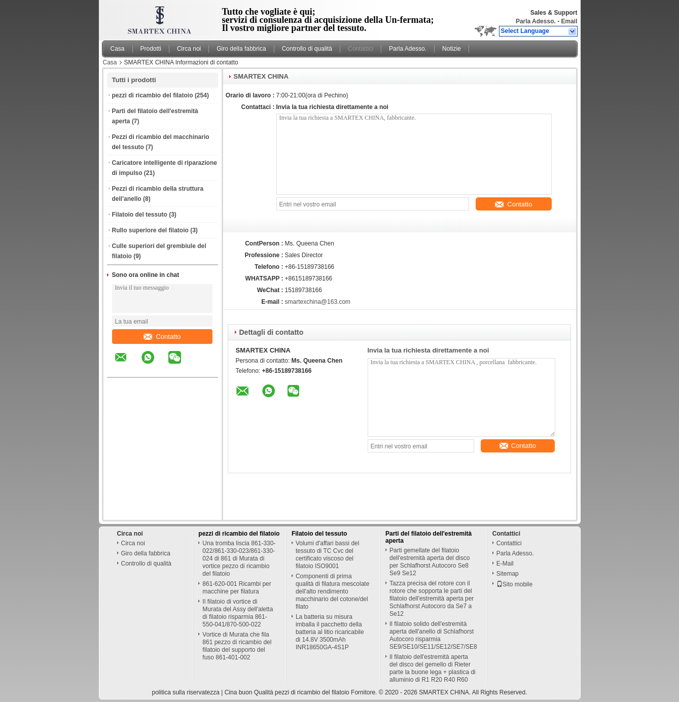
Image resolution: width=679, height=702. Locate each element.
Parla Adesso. (536, 21)
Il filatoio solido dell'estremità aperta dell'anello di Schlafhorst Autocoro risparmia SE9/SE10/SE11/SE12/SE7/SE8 (433, 635)
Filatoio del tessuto (139, 214)
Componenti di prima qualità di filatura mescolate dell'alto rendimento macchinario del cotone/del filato (332, 591)
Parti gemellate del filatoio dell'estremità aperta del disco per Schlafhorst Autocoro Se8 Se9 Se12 (429, 562)
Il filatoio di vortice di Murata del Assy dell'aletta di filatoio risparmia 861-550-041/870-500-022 (237, 613)
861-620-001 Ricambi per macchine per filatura (236, 587)
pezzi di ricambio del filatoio (152, 95)
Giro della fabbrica (241, 48)
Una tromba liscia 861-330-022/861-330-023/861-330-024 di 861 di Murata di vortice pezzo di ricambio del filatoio (238, 558)
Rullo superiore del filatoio (150, 230)
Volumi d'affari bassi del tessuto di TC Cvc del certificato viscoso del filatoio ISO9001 (327, 555)
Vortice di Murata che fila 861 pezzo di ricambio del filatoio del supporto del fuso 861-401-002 (236, 646)
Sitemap (507, 573)
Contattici (360, 48)
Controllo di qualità (307, 48)
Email (569, 21)
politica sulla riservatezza (185, 692)
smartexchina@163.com (318, 301)
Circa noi (189, 48)
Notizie (451, 48)
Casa (118, 48)
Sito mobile (514, 584)
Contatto (162, 336)
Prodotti (150, 48)
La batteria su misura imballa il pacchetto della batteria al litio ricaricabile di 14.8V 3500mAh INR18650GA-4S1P (330, 632)
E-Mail (505, 563)
